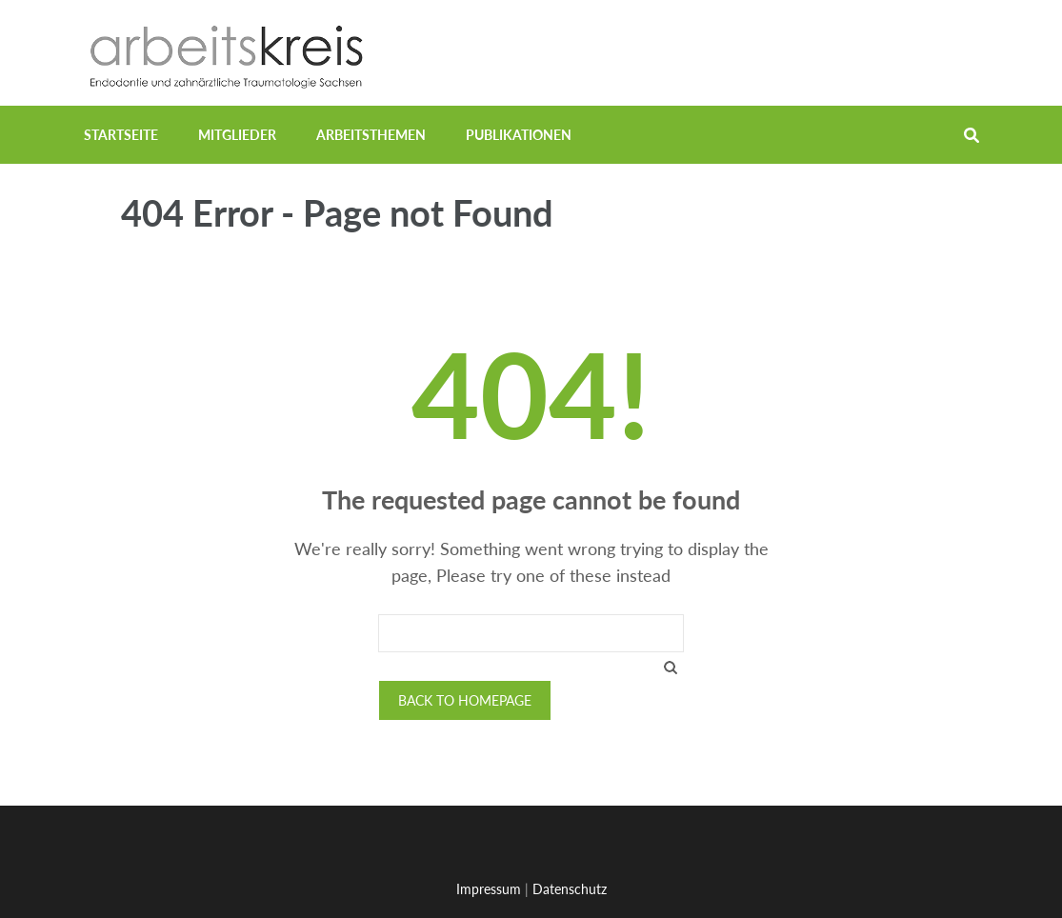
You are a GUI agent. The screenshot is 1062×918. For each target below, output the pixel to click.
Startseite (121, 135)
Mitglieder (237, 135)
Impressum (488, 889)
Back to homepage (464, 700)
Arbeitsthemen (371, 135)
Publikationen (518, 135)
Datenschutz (569, 889)
